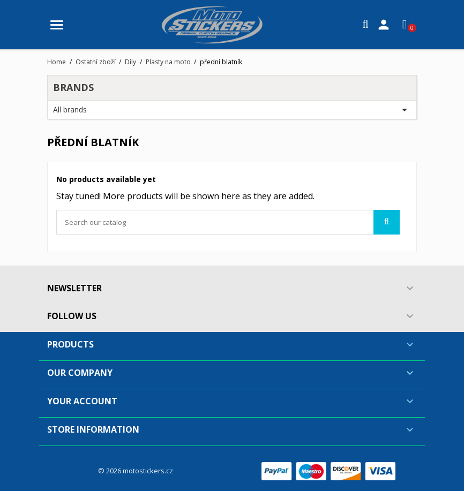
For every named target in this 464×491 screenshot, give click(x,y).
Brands (73, 87)
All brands (232, 109)
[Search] (228, 222)
